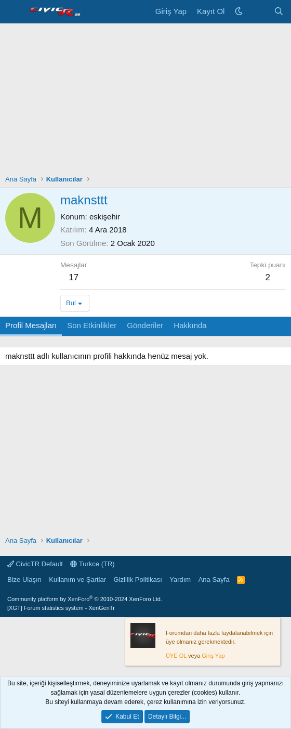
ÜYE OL (176, 656)
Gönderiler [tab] (145, 325)
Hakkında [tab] (190, 325)
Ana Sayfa (214, 579)
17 (73, 277)
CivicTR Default (35, 564)
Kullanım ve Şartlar (77, 579)
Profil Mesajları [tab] (31, 325)
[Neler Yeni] (258, 12)
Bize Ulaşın (24, 579)
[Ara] (279, 12)
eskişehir (104, 216)
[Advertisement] (145, 101)
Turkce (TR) (92, 564)
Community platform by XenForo (84, 599)
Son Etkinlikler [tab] (91, 325)
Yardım (180, 579)
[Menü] (14, 12)
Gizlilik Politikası (138, 579)
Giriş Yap (213, 656)
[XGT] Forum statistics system (61, 608)
